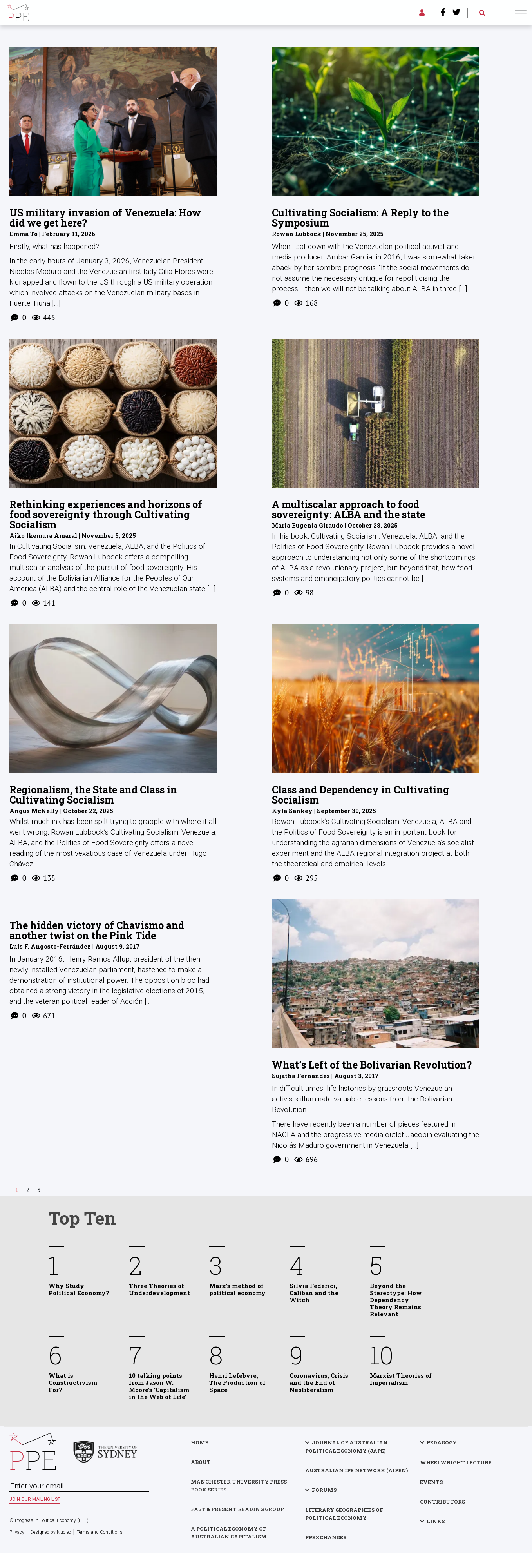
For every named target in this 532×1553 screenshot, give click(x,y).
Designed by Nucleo (50, 1532)
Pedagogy (442, 1442)
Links (436, 1521)
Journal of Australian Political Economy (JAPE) (346, 1446)
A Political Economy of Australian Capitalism (229, 1532)
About (201, 1462)
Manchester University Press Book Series (239, 1485)
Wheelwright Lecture (456, 1462)
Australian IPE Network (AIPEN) (356, 1470)
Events (431, 1482)
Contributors (442, 1501)
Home (199, 1442)
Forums (324, 1489)
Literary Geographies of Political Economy (344, 1513)
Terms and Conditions (100, 1532)
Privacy (16, 1532)
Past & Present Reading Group (237, 1509)
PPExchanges (325, 1537)
